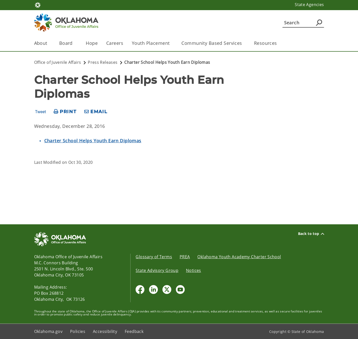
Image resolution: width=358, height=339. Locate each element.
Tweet (40, 112)
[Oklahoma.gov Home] (37, 4)
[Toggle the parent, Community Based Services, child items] (243, 43)
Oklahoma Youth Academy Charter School (239, 257)
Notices (193, 270)
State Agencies (309, 4)
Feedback (134, 331)
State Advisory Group (157, 270)
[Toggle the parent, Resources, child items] (278, 43)
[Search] (303, 22)
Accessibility (105, 331)
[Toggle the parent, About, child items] (49, 43)
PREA (185, 257)
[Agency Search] (319, 22)
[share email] (96, 112)
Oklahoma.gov (48, 331)
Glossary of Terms (154, 257)
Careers (114, 43)
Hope (92, 43)
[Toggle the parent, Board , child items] (75, 43)
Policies (77, 331)
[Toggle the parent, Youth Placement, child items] (171, 43)
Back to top (311, 233)
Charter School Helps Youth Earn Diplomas (92, 140)
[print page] (65, 112)
